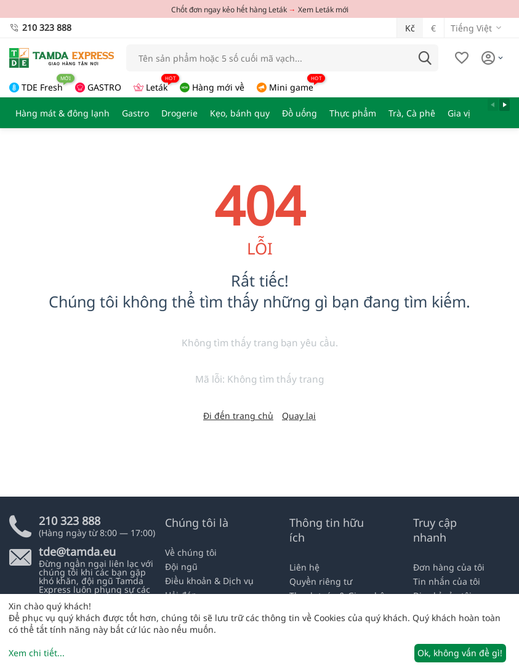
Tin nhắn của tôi (446, 581)
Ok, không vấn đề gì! (459, 653)
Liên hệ (304, 567)
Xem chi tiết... (37, 653)
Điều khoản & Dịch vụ (209, 581)
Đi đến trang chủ (238, 415)
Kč (410, 28)
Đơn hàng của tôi (449, 567)
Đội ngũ (181, 566)
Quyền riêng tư (320, 581)
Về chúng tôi (191, 552)
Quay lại (299, 415)
